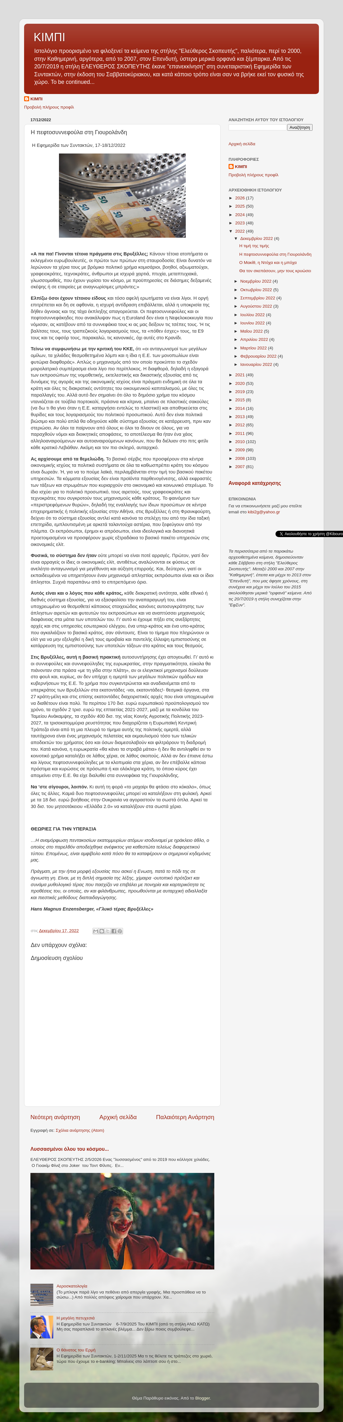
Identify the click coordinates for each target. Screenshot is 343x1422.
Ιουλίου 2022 (253, 314)
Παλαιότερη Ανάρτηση (185, 1117)
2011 (240, 433)
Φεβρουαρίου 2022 (259, 356)
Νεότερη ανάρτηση (55, 1117)
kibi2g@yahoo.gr (264, 512)
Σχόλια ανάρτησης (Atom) (80, 1130)
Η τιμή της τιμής (254, 245)
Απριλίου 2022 (254, 339)
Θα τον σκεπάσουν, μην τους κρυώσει (275, 270)
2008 (240, 458)
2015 (240, 400)
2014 (240, 408)
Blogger (202, 1398)
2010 (240, 441)
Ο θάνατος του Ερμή (75, 1350)
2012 (240, 425)
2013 (240, 416)
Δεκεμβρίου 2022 (257, 238)
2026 (240, 198)
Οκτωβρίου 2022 (256, 289)
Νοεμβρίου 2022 (256, 281)
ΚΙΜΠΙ (49, 37)
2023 (240, 223)
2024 (240, 214)
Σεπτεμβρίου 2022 (258, 298)
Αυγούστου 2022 (256, 306)
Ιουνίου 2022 (253, 323)
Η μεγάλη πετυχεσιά (75, 1318)
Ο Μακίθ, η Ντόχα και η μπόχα (268, 262)
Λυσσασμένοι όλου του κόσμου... (69, 1149)
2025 (240, 206)
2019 (240, 391)
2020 (240, 383)
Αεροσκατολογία (71, 1286)
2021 (240, 375)
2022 (240, 231)
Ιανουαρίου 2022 (256, 364)
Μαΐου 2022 (252, 331)
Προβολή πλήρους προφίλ (49, 107)
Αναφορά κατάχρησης (255, 483)
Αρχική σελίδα (118, 1117)
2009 (240, 450)
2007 (240, 466)
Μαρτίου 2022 (254, 348)
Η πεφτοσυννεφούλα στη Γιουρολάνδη (275, 254)
